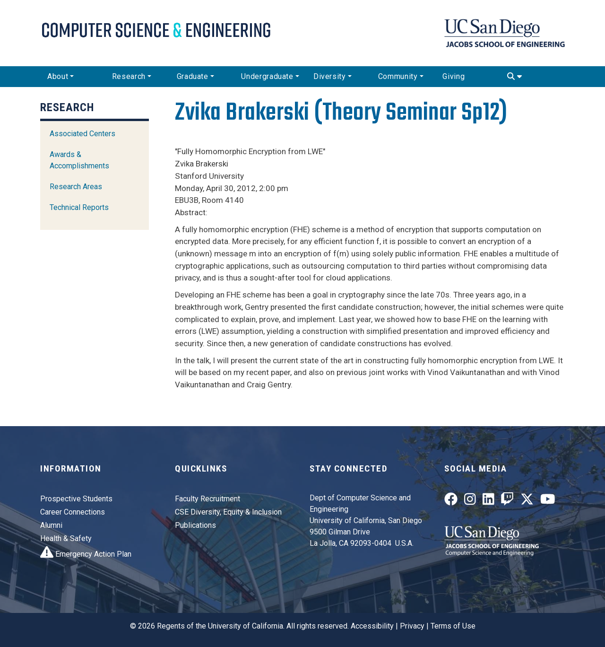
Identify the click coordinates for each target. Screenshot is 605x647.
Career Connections (72, 511)
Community (398, 76)
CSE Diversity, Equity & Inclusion (228, 511)
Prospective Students (76, 498)
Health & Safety (66, 538)
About (57, 76)
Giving (453, 76)
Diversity (329, 76)
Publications (195, 525)
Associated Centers (82, 133)
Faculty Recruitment (207, 498)
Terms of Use (453, 625)
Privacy (412, 625)
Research (129, 76)
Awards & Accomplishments (79, 160)
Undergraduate (267, 76)
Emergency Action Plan (85, 554)
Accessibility (372, 625)
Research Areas (76, 186)
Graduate (192, 76)
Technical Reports (79, 207)
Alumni (51, 525)
